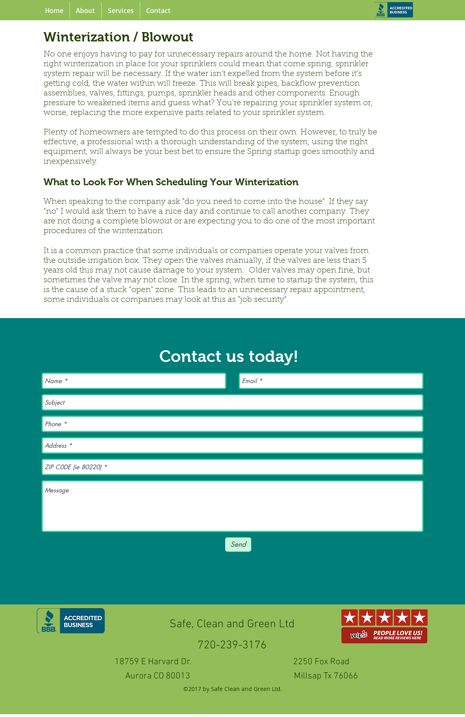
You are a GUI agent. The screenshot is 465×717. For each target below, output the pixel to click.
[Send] (238, 544)
